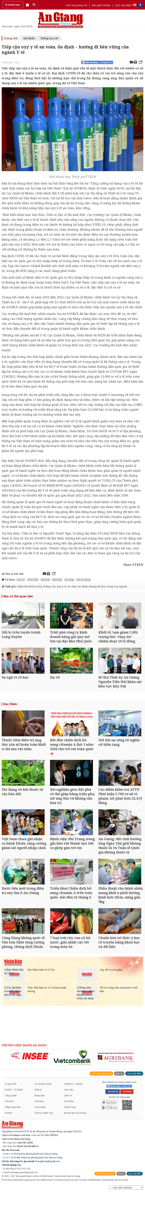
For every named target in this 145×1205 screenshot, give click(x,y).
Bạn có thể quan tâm (17, 596)
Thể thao (39, 1109)
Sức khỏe (29, 38)
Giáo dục (69, 1098)
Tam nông (40, 1115)
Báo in (119, 1082)
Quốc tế (68, 1104)
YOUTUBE (127, 1100)
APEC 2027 (32, 579)
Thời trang (70, 1115)
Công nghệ (11, 1104)
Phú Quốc (57, 579)
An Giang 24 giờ (43, 1092)
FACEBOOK (112, 1100)
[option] (30, 1064)
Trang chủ (11, 38)
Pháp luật (39, 1104)
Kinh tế (38, 1098)
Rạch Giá (45, 579)
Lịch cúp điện (123, 5)
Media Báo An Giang (75, 1121)
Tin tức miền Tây (43, 1121)
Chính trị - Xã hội (73, 1092)
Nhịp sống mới (12, 1115)
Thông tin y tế (49, 38)
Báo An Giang (83, 579)
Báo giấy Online (101, 5)
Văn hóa (9, 1109)
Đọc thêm (10, 706)
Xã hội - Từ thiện (14, 1098)
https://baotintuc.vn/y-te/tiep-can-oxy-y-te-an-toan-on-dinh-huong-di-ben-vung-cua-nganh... (65, 586)
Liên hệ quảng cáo (76, 5)
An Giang (69, 579)
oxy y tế (21, 579)
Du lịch (8, 1121)
